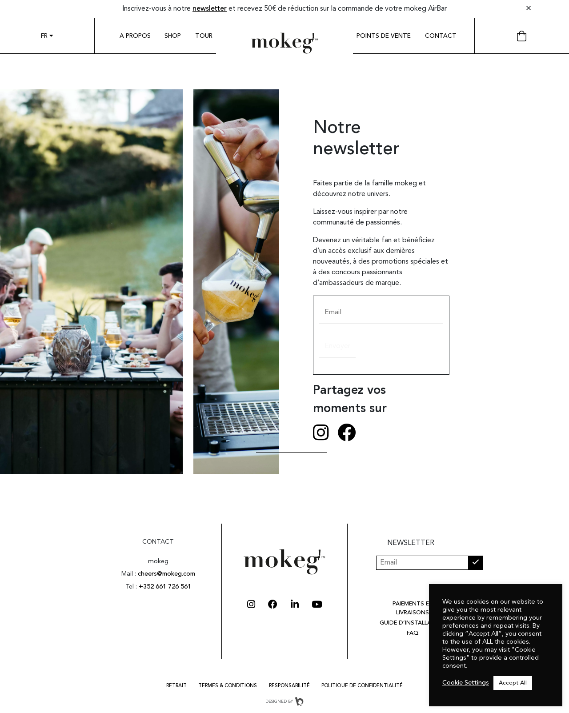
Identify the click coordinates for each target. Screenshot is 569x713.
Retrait (176, 686)
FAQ (412, 633)
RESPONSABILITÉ (289, 686)
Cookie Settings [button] (465, 683)
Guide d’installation (412, 623)
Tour (203, 36)
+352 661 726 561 (165, 587)
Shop (172, 36)
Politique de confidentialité (362, 686)
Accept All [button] (513, 683)
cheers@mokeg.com (166, 574)
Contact (441, 36)
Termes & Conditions (227, 686)
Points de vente (384, 36)
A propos (135, 36)
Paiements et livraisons (413, 608)
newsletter (209, 8)
